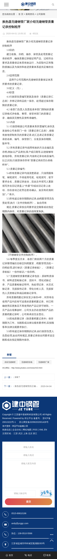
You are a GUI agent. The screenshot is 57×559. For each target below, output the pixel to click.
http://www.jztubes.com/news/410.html (26, 368)
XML (41, 429)
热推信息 (6, 429)
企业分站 (16, 429)
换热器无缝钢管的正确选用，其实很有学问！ (27, 386)
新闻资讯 (30, 14)
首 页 (20, 14)
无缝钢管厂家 (43, 362)
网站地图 (27, 429)
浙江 (35, 433)
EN (45, 429)
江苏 (16, 433)
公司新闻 (41, 14)
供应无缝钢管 (10, 362)
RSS (35, 429)
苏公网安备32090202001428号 (33, 422)
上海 (25, 433)
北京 (30, 433)
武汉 (20, 433)
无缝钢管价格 (26, 362)
